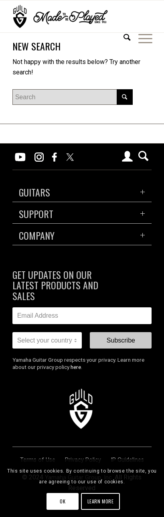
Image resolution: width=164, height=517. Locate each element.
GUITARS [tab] (34, 192)
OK (62, 501)
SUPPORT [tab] (36, 213)
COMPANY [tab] (37, 235)
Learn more (100, 501)
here (76, 367)
